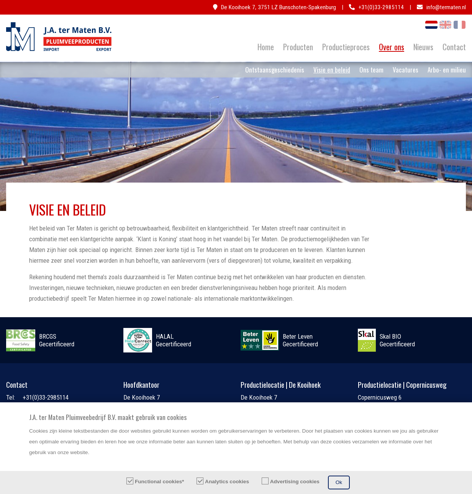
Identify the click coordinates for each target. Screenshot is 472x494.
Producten (298, 47)
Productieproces (346, 47)
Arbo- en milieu (447, 69)
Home (265, 47)
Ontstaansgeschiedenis (274, 69)
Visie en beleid (331, 69)
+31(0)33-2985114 (381, 7)
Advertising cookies (295, 481)
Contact (454, 47)
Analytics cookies (227, 481)
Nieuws (423, 47)
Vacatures (405, 69)
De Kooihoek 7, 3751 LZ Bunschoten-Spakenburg (278, 7)
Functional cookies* (159, 481)
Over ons (391, 47)
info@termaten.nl (446, 7)
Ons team (371, 69)
